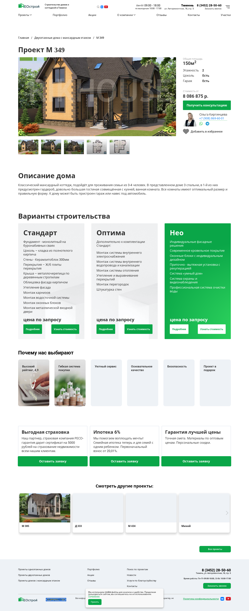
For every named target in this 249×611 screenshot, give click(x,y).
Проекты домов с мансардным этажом (39, 580)
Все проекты (215, 549)
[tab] (28, 147)
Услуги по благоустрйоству (141, 580)
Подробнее (33, 329)
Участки (226, 15)
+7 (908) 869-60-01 (211, 118)
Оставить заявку (52, 461)
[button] (98, 7)
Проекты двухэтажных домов (34, 575)
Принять (95, 602)
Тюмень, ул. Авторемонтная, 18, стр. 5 (213, 573)
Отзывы (161, 15)
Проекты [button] (25, 15)
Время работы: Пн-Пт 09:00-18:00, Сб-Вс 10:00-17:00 (207, 578)
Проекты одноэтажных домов (34, 569)
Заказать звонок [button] (213, 9)
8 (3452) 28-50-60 (209, 5)
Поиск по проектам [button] (137, 569)
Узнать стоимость (65, 329)
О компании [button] (126, 15)
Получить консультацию (207, 105)
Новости (131, 575)
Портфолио (60, 15)
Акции (92, 15)
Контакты (194, 15)
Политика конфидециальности (201, 598)
